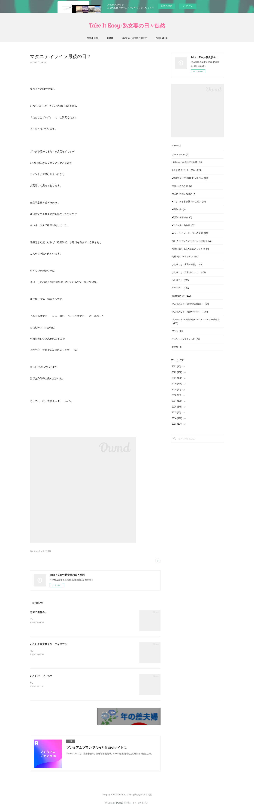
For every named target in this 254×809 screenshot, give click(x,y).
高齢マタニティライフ (185, 256)
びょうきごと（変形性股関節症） (190, 304)
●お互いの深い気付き (184, 194)
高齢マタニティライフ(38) (40, 551)
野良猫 (177, 347)
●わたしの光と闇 (182, 186)
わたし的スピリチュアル (186, 170)
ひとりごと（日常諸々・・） (189, 272)
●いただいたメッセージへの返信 (190, 233)
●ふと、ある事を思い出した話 (189, 201)
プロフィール (180, 154)
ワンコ (177, 331)
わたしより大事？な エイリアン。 (49, 644)
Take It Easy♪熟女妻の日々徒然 (127, 25)
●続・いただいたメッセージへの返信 (192, 241)
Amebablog (161, 38)
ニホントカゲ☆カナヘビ (186, 339)
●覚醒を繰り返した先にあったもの (190, 249)
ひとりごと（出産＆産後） (187, 264)
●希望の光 (179, 209)
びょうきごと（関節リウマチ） (190, 312)
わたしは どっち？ (41, 676)
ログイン (187, 6)
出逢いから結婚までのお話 (134, 38)
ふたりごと (180, 280)
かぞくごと (180, 288)
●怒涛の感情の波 (182, 217)
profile (110, 38)
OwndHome (92, 38)
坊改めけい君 (181, 296)
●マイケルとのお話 (183, 225)
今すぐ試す (166, 6)
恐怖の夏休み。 (38, 612)
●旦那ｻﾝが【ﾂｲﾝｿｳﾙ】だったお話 (190, 178)
